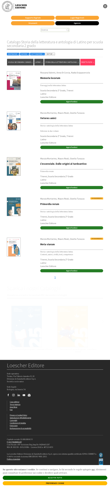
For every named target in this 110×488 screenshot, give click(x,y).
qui (93, 469)
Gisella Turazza (77, 112)
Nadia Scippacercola (80, 72)
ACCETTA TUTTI (55, 477)
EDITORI (51, 54)
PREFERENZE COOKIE (55, 483)
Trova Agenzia (15, 404)
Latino (39, 62)
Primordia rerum (49, 204)
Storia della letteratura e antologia (62, 62)
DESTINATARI (14, 54)
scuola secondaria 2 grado (20, 62)
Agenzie (77, 23)
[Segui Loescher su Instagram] (14, 396)
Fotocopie (13, 425)
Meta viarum (47, 244)
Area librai (13, 407)
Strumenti (32, 23)
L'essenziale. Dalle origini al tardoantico (63, 163)
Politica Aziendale (13, 459)
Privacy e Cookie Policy (18, 415)
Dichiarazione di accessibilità (20, 428)
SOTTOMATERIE (38, 54)
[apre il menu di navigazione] (105, 6)
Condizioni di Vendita (18, 423)
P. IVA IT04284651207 (14, 442)
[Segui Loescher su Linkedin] (19, 396)
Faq (11, 410)
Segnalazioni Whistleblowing (20, 418)
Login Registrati (77, 17)
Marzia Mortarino (48, 112)
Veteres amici (48, 118)
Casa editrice (14, 402)
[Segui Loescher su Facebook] (9, 396)
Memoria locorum (50, 78)
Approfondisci (71, 101)
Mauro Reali (63, 112)
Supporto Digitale (33, 17)
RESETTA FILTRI (87, 62)
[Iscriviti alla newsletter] (30, 395)
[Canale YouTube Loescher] (25, 396)
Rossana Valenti (47, 72)
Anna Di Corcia (63, 72)
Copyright (13, 420)
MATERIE (25, 54)
